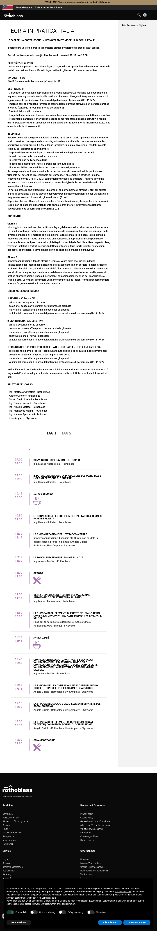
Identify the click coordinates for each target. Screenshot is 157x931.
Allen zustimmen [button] (137, 922)
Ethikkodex (85, 832)
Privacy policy (86, 814)
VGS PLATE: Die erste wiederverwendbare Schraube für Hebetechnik (78, 2)
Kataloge (6, 863)
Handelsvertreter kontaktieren (94, 870)
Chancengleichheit (89, 836)
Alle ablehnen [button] (110, 922)
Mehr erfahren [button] (18, 922)
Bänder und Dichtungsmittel (15, 821)
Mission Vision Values (90, 863)
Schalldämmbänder (11, 832)
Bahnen (6, 825)
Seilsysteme (8, 836)
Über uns (84, 859)
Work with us (86, 874)
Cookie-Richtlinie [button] (123, 891)
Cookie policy (86, 817)
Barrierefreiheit (87, 840)
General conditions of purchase (95, 821)
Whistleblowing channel (91, 829)
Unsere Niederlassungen (92, 867)
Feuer (5, 829)
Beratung (6, 874)
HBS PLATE (8, 844)
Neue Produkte (9, 840)
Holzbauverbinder (10, 817)
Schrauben (7, 814)
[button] (149, 883)
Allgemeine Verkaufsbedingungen (96, 825)
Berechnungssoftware (12, 867)
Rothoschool (8, 870)
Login (5, 859)
